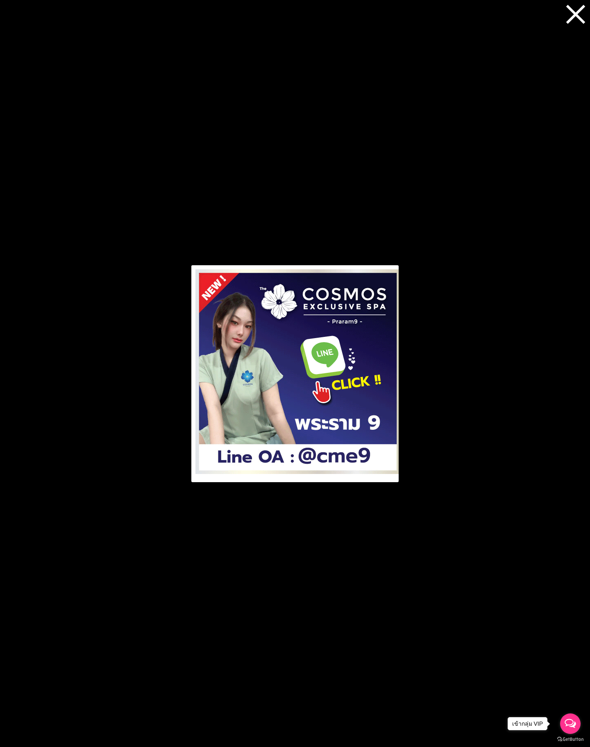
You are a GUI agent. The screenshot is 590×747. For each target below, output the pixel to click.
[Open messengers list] (570, 723)
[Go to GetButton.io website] (570, 739)
